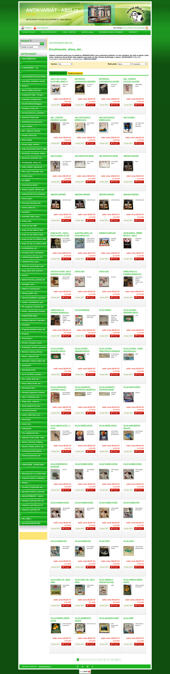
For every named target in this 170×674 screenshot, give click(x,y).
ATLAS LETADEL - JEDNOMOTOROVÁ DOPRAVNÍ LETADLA (131, 312)
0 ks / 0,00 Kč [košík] (134, 28)
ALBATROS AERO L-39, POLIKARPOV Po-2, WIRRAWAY (84, 235)
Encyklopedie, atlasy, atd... (63, 43)
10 (104, 659)
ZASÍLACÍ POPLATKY (49, 32)
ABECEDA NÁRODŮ (131, 156)
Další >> (117, 659)
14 (112, 659)
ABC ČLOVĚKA (129, 117)
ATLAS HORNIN (105, 310)
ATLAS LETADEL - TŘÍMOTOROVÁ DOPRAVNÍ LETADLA (109, 351)
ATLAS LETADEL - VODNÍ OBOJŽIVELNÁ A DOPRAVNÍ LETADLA (133, 351)
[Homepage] (28, 32)
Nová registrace (42, 28)
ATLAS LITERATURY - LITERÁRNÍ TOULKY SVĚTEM (59, 389)
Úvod (51, 43)
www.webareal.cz (45, 666)
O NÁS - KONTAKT (69, 32)
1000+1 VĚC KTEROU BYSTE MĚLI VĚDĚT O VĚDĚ (59, 81)
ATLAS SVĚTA (104, 541)
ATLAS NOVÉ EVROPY (132, 387)
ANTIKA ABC (80, 271)
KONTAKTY (133, 32)
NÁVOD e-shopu (87, 32)
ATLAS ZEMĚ (128, 618)
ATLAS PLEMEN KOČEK (84, 464)
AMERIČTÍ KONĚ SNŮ (107, 233)
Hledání (25, 41)
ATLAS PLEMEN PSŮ (131, 503)
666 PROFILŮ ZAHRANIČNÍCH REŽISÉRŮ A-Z (85, 81)
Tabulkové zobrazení (58, 73)
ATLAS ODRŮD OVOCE (83, 426)
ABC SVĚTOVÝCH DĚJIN (84, 156)
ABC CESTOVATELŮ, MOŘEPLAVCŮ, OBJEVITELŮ (83, 120)
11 (108, 659)
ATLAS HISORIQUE (82, 310)
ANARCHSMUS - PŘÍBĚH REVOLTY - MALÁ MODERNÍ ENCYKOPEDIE (133, 235)
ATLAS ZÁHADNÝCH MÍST (109, 618)
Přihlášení (28, 28)
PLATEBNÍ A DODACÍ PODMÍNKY (111, 32)
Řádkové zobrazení (75, 74)
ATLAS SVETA (128, 541)
